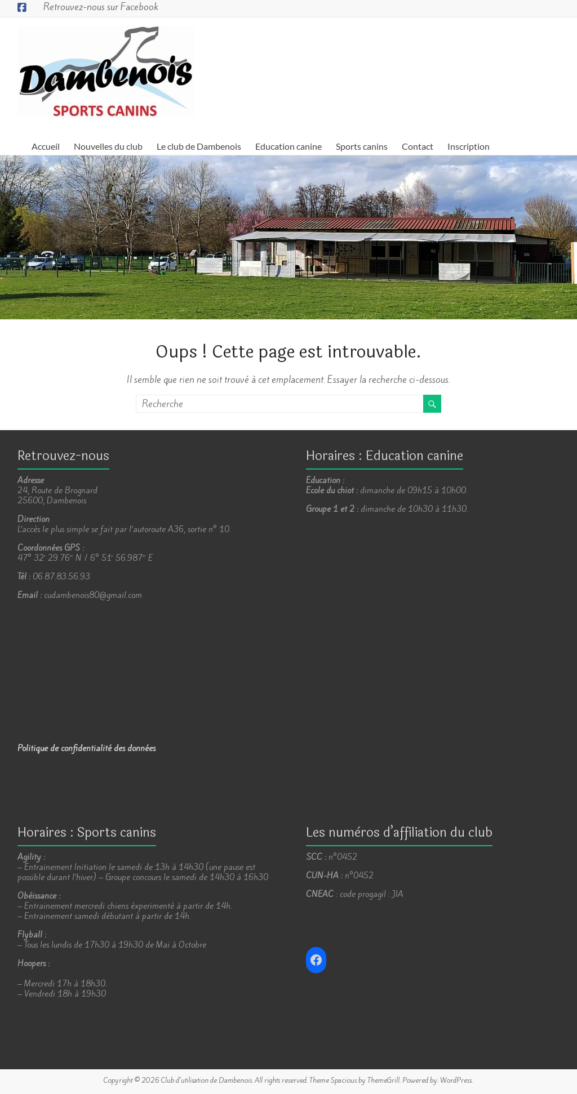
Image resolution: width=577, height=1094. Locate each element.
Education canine (288, 146)
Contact (417, 146)
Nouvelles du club (108, 146)
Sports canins (362, 146)
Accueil (46, 146)
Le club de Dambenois (199, 146)
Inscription (468, 146)
